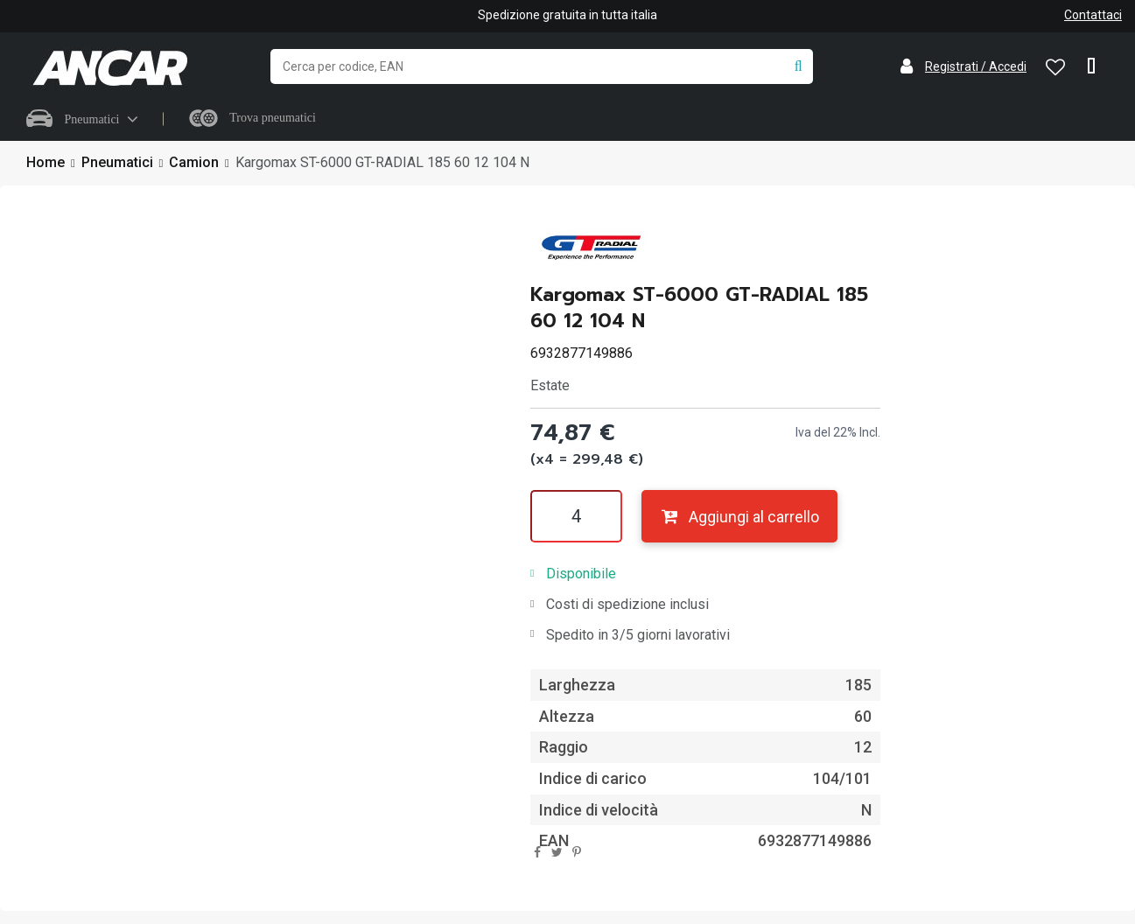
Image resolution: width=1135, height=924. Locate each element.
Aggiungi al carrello (739, 517)
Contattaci (1093, 15)
